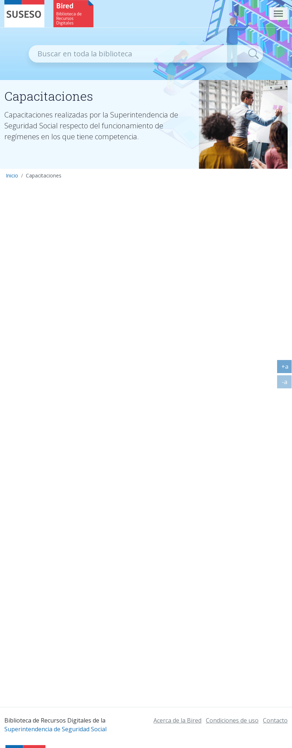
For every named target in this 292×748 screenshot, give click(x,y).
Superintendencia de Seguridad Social (55, 729)
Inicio (12, 175)
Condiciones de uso (232, 720)
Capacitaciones (43, 175)
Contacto (275, 720)
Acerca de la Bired (177, 720)
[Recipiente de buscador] (136, 54)
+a (286, 368)
